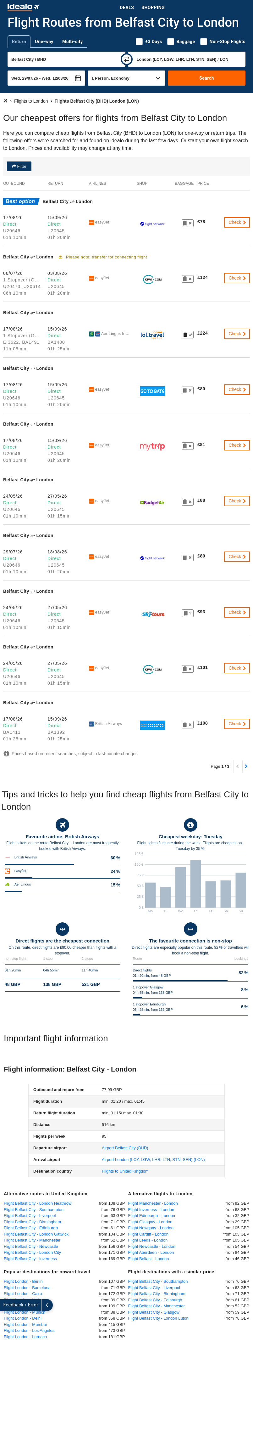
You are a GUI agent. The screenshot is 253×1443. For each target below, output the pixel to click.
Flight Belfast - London (148, 1258)
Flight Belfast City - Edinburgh (31, 1227)
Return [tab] (19, 41)
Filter (21, 166)
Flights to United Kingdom (125, 1171)
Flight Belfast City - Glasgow (153, 1312)
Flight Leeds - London (148, 1240)
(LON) (153, 1159)
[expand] (5, 1305)
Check (237, 222)
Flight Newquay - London (151, 1227)
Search (206, 78)
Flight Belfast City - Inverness (30, 1258)
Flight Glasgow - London (150, 1221)
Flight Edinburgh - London (151, 1215)
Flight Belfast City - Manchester (32, 1240)
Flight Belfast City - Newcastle (31, 1246)
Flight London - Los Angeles (29, 1330)
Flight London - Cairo (23, 1293)
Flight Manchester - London (153, 1203)
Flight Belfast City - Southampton (33, 1209)
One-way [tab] (44, 41)
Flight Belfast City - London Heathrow (37, 1203)
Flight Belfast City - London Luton (158, 1318)
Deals (127, 7)
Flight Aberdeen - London (151, 1252)
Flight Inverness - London (151, 1209)
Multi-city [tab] (72, 41)
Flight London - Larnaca (25, 1336)
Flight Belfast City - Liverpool (30, 1215)
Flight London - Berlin (23, 1281)
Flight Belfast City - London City (32, 1252)
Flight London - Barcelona (27, 1287)
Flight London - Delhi (22, 1318)
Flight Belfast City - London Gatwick (36, 1234)
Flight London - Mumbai (25, 1324)
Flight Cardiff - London (148, 1234)
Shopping (153, 7)
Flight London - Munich (24, 1312)
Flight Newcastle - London (151, 1246)
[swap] (127, 59)
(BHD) (125, 1148)
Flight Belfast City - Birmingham (32, 1221)
